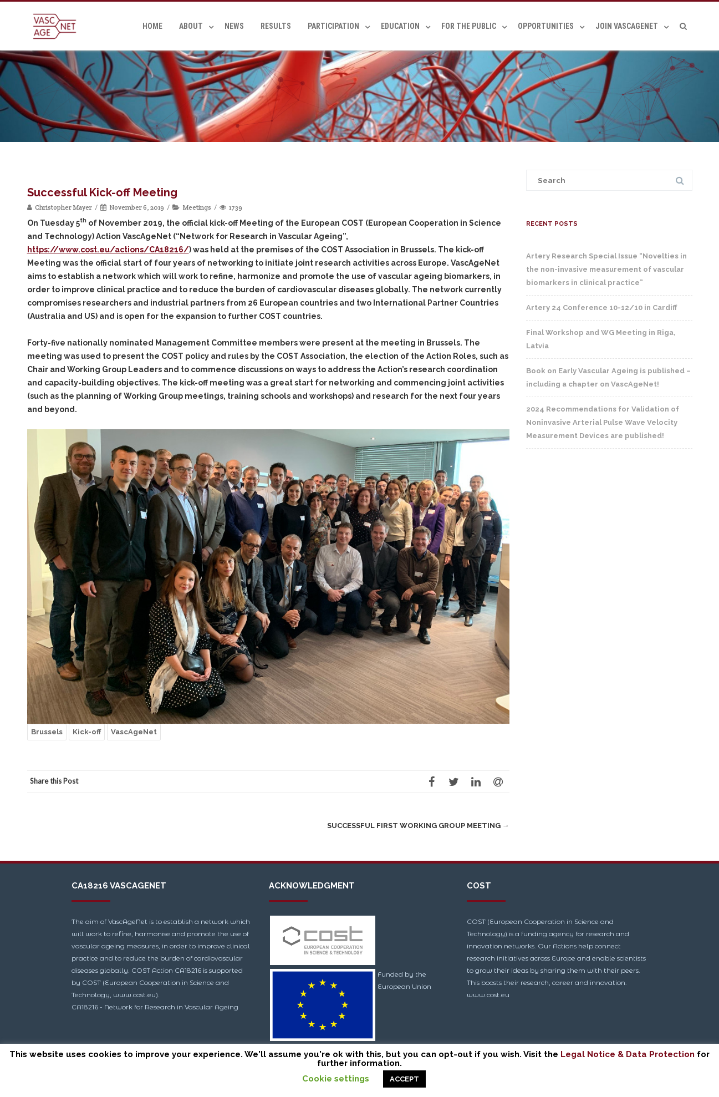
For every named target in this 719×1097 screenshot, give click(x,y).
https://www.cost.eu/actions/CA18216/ (108, 249)
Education (400, 26)
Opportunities (546, 26)
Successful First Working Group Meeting (418, 825)
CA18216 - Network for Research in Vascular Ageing (155, 1007)
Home (152, 26)
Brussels (47, 732)
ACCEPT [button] (404, 1079)
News (234, 26)
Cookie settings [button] (335, 1079)
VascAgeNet (134, 732)
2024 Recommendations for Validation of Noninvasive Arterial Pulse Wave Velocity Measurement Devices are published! (602, 422)
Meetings (196, 207)
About (191, 26)
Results (276, 26)
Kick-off (87, 732)
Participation (333, 26)
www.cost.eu (488, 995)
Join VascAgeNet (626, 26)
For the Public (468, 26)
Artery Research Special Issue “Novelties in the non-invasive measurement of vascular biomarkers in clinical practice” (606, 269)
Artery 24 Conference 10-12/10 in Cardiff (601, 307)
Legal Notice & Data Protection (627, 1054)
